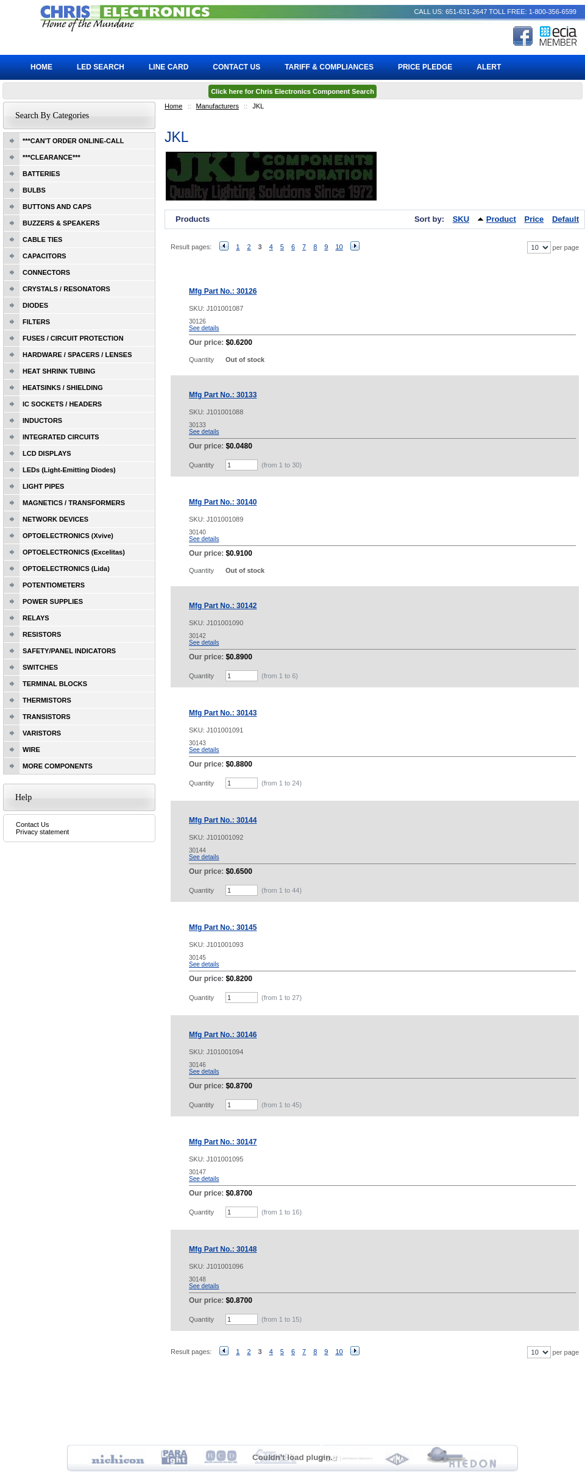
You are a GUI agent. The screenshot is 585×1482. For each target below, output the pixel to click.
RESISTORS (42, 634)
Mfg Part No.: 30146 (223, 1034)
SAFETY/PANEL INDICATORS (69, 650)
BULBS (34, 190)
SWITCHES (40, 667)
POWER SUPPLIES (53, 601)
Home (173, 106)
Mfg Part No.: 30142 (223, 605)
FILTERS (36, 321)
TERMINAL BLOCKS (55, 683)
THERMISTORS (47, 700)
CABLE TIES (42, 239)
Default (565, 219)
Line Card (168, 67)
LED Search (100, 67)
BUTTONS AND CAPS (57, 206)
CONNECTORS (46, 272)
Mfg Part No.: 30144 (223, 820)
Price (534, 219)
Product (501, 219)
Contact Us (32, 824)
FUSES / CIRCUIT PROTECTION (73, 338)
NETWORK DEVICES (55, 519)
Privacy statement (42, 831)
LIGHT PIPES (43, 486)
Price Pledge (425, 67)
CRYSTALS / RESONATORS (66, 288)
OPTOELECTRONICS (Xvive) (68, 535)
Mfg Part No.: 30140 (223, 502)
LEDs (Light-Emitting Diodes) (69, 469)
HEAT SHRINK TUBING (59, 371)
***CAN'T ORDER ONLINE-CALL (73, 140)
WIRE (31, 749)
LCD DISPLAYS (47, 453)
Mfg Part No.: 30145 (223, 927)
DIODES (35, 305)
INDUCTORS (42, 420)
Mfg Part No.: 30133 (223, 395)
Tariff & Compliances (329, 67)
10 (338, 246)
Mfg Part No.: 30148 (223, 1249)
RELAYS (36, 618)
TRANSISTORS (47, 716)
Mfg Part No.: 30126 (223, 291)
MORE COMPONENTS (58, 766)
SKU (461, 219)
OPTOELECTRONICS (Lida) (66, 568)
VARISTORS (42, 733)
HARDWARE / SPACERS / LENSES (77, 354)
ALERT (489, 67)
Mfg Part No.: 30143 (223, 713)
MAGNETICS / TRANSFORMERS (74, 502)
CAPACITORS (44, 256)
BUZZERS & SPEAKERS (61, 223)
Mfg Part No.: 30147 (223, 1142)
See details (204, 328)
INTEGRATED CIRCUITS (61, 437)
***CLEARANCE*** (51, 157)
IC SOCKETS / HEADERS (62, 404)
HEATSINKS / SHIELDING (63, 387)
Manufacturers (217, 106)
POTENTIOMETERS (54, 585)
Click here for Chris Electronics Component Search (292, 91)
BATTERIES (41, 173)
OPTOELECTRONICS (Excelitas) (74, 552)
